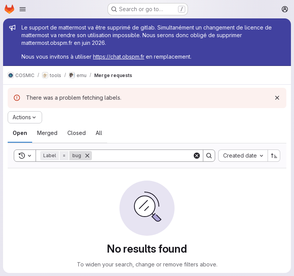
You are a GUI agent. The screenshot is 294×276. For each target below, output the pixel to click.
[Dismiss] (277, 97)
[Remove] (87, 155)
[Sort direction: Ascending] (274, 156)
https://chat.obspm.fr (118, 56)
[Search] (142, 155)
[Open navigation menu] (22, 9)
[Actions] (25, 117)
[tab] (20, 133)
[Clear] (196, 155)
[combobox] (243, 156)
